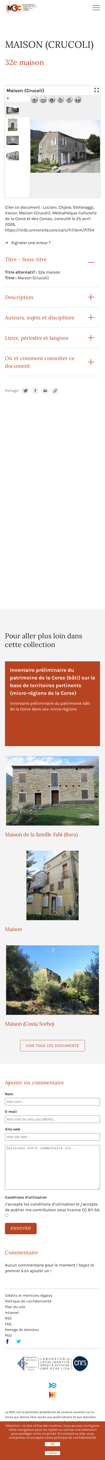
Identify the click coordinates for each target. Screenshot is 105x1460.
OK (52, 1444)
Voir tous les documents (52, 1045)
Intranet (12, 1312)
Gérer (53, 1453)
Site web (12, 1129)
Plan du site (15, 1307)
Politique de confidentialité (28, 1301)
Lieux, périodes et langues (36, 338)
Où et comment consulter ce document (40, 362)
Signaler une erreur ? (31, 242)
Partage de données (22, 1329)
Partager (12, 391)
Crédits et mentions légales (28, 1295)
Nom (9, 1094)
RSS (8, 1318)
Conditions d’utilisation (26, 1197)
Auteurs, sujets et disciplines (39, 317)
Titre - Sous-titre (26, 259)
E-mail (11, 1111)
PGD (8, 1335)
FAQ (8, 1324)
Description (19, 297)
